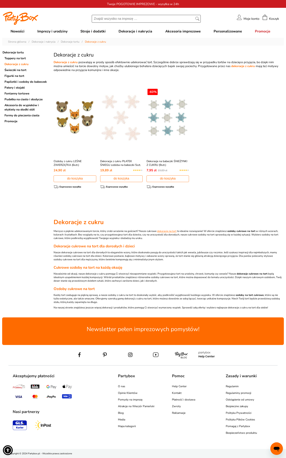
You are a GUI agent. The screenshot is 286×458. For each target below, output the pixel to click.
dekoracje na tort (166, 231)
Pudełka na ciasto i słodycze (23, 99)
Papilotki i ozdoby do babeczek (25, 82)
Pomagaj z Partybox (238, 426)
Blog (121, 413)
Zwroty (176, 406)
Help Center (179, 386)
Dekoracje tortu (13, 52)
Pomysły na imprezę (130, 399)
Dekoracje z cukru (16, 64)
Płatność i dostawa (183, 399)
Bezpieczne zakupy (237, 406)
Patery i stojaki (14, 88)
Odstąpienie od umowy (240, 399)
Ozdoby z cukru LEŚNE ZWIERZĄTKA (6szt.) (68, 163)
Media (121, 419)
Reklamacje (178, 413)
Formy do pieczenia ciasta (21, 115)
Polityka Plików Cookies (240, 419)
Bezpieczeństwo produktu (241, 433)
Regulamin (232, 386)
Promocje (10, 121)
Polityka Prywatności (238, 413)
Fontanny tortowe (16, 93)
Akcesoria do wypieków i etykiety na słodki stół (21, 107)
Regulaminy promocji (238, 393)
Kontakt (177, 393)
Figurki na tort (14, 76)
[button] (8, 450)
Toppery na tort (15, 58)
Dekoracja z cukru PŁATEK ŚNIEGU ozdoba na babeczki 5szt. (120, 163)
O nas (121, 386)
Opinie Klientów (128, 393)
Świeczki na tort (15, 70)
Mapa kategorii (127, 426)
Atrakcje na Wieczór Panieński (136, 406)
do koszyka (75, 178)
